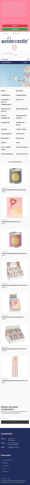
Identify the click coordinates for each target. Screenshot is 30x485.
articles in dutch (22, 154)
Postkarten (20, 138)
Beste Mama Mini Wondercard (11, 221)
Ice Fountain (20, 134)
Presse (4, 468)
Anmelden (5, 33)
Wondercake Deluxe (20, 124)
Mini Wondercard (22, 109)
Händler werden (16, 33)
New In (3, 91)
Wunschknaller (6, 134)
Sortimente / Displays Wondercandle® (6, 102)
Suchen (15, 55)
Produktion (5, 463)
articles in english (22, 147)
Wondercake (5, 122)
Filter (26, 62)
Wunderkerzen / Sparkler (21, 117)
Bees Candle (5, 138)
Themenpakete (5, 95)
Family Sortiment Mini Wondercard (12, 317)
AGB (9, 478)
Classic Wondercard (5, 117)
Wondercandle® (21, 95)
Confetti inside (21, 129)
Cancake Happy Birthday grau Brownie (14, 190)
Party (18, 142)
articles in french (7, 154)
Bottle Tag (20, 99)
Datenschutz (4, 478)
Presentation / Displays (6, 110)
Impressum (5, 471)
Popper (3, 142)
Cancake (4, 129)
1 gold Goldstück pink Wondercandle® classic (16, 380)
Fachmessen (6, 465)
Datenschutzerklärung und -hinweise (10, 20)
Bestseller (19, 91)
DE (26, 33)
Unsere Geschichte (7, 460)
